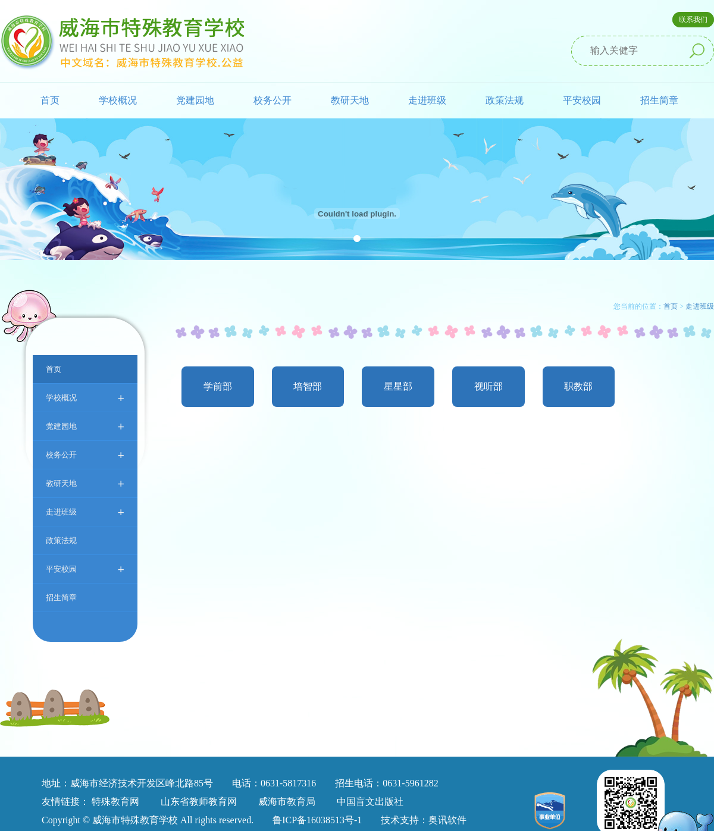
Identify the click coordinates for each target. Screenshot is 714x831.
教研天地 (85, 483)
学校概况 (85, 398)
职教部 (578, 386)
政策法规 (505, 100)
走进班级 (85, 512)
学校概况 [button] (118, 100)
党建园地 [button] (195, 100)
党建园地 (85, 426)
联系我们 (693, 19)
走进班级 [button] (427, 100)
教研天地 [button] (350, 100)
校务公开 (85, 455)
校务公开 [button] (272, 100)
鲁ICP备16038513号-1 (317, 820)
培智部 (307, 386)
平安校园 (85, 569)
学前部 (217, 386)
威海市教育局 (286, 801)
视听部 (488, 386)
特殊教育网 (115, 801)
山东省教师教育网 (199, 801)
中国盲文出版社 (370, 801)
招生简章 (659, 100)
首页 (50, 100)
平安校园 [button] (582, 100)
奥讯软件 (447, 820)
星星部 (398, 386)
